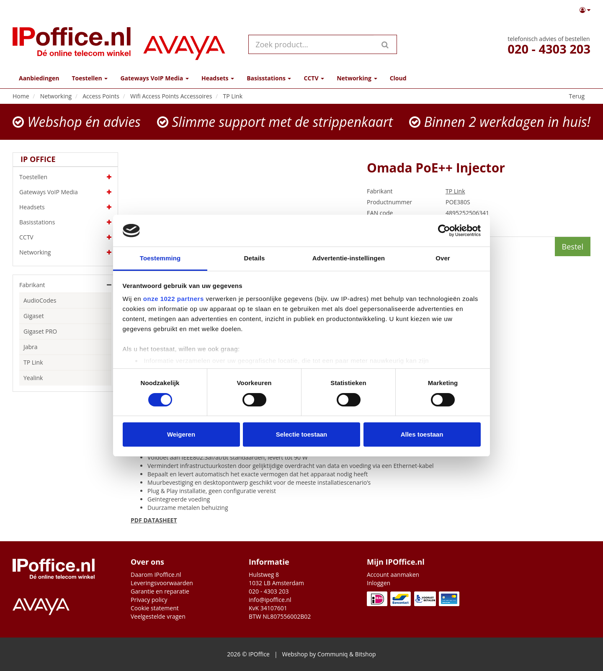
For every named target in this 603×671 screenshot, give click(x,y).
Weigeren (181, 434)
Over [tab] (443, 258)
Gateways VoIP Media (65, 192)
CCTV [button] (314, 78)
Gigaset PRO (40, 331)
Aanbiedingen (39, 78)
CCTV (65, 237)
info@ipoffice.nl (270, 600)
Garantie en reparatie (160, 591)
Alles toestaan (422, 434)
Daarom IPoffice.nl (156, 574)
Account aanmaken (393, 574)
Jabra (30, 347)
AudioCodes (39, 300)
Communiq (332, 654)
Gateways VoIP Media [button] (154, 78)
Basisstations (65, 222)
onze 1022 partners (173, 298)
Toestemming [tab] (160, 258)
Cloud (398, 78)
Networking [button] (357, 78)
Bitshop (365, 654)
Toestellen (65, 177)
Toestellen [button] (90, 78)
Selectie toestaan (301, 434)
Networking (65, 252)
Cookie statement (155, 608)
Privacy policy (149, 600)
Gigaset (33, 316)
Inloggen (378, 583)
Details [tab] (254, 258)
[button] (585, 10)
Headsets (65, 207)
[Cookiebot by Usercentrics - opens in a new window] (444, 230)
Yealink (33, 378)
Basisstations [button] (269, 78)
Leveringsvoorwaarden (162, 583)
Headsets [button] (217, 78)
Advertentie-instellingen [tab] (348, 258)
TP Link (33, 362)
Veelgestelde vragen (158, 616)
